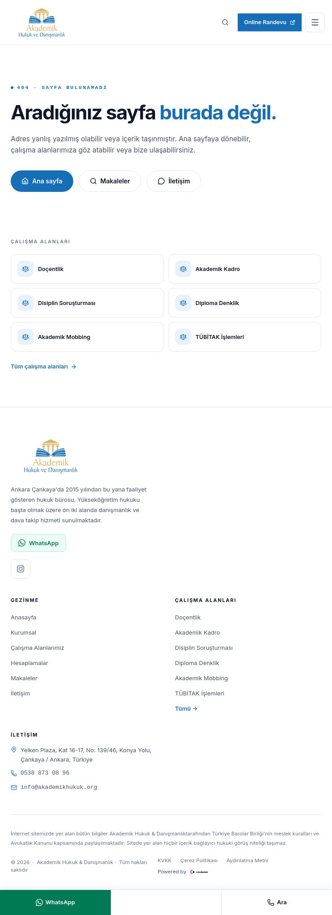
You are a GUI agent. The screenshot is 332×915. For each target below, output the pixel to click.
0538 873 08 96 (40, 773)
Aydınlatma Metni (247, 860)
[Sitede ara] (225, 22)
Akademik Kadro (197, 632)
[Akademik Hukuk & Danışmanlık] (41, 22)
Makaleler (110, 181)
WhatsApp (38, 543)
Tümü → (186, 708)
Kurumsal (23, 632)
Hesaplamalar (29, 662)
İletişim (174, 181)
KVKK (165, 860)
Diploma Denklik (197, 662)
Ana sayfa (42, 181)
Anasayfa (23, 617)
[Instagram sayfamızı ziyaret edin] (20, 569)
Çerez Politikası (199, 860)
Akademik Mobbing (201, 678)
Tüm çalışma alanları (44, 366)
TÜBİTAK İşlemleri (199, 693)
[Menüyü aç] (315, 22)
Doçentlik (188, 617)
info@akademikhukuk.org (54, 787)
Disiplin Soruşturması (204, 647)
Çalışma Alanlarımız (37, 647)
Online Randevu (269, 22)
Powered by (188, 872)
